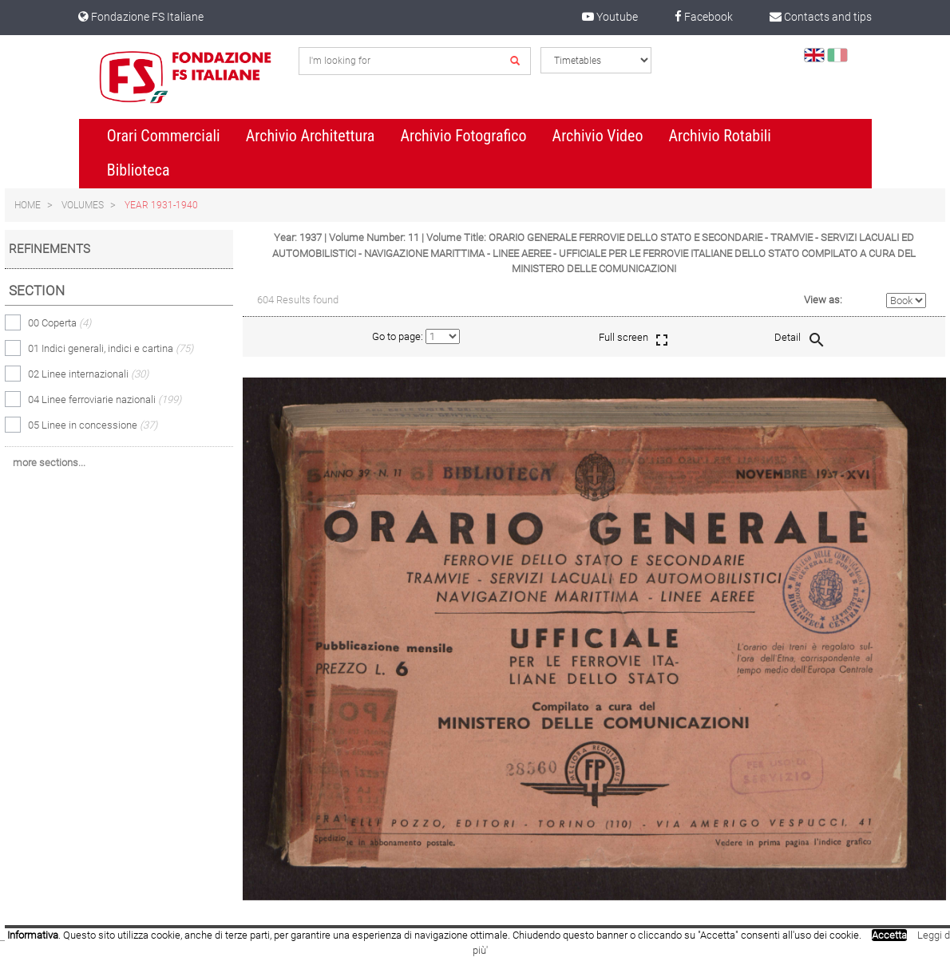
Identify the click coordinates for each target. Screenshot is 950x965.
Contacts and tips (821, 16)
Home (27, 205)
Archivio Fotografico (463, 135)
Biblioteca (138, 170)
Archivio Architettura (310, 135)
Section (37, 291)
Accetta (889, 935)
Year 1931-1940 (161, 205)
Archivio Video (597, 135)
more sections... (49, 463)
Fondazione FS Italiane (141, 16)
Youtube (610, 16)
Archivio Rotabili (719, 135)
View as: (823, 300)
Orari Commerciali (163, 135)
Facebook (704, 16)
